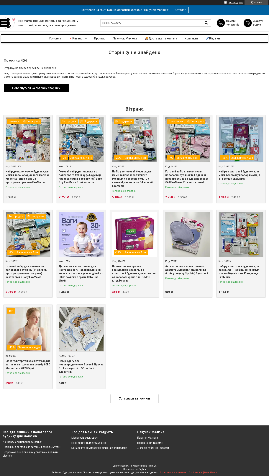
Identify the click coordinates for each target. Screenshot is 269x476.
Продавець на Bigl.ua (134, 469)
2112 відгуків (236, 2)
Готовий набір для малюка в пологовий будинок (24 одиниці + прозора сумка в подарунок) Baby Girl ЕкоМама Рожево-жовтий (186, 177)
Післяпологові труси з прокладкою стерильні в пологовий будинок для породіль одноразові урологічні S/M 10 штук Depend (133, 273)
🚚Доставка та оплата (161, 38)
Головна (55, 38)
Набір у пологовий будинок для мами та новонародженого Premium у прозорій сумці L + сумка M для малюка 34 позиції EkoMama (132, 178)
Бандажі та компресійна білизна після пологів (99, 447)
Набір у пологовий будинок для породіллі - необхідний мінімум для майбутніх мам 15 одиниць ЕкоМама (239, 272)
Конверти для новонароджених (22, 441)
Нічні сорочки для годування (88, 442)
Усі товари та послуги (134, 398)
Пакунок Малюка (125, 38)
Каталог (180, 10)
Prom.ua (152, 466)
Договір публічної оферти (153, 447)
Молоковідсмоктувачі (84, 437)
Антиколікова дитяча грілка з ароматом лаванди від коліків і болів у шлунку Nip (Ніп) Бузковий (186, 270)
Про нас (99, 38)
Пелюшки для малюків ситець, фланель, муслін (31, 446)
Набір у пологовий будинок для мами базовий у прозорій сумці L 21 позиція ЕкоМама (239, 175)
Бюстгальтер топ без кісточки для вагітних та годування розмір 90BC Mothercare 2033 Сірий (28, 365)
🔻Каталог (76, 38)
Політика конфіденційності (203, 472)
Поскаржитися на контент (173, 472)
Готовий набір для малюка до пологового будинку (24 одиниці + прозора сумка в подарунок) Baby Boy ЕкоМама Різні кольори (81, 177)
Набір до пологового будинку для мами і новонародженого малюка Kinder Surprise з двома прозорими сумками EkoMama (28, 177)
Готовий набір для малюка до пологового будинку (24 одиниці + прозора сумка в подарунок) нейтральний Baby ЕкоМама (28, 272)
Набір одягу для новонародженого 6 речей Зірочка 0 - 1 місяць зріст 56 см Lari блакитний (81, 366)
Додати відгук (258, 22)
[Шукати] (206, 23)
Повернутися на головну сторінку (36, 88)
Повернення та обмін (150, 442)
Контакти (191, 38)
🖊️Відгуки (212, 38)
